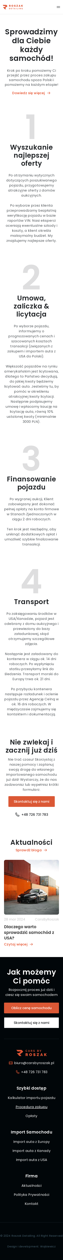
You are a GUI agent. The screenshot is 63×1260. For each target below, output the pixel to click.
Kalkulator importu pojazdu (31, 1097)
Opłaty (31, 1116)
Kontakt (31, 1203)
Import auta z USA (31, 1159)
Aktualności (31, 1185)
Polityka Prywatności (31, 1194)
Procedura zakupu (31, 1106)
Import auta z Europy (31, 1141)
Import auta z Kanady (31, 1150)
